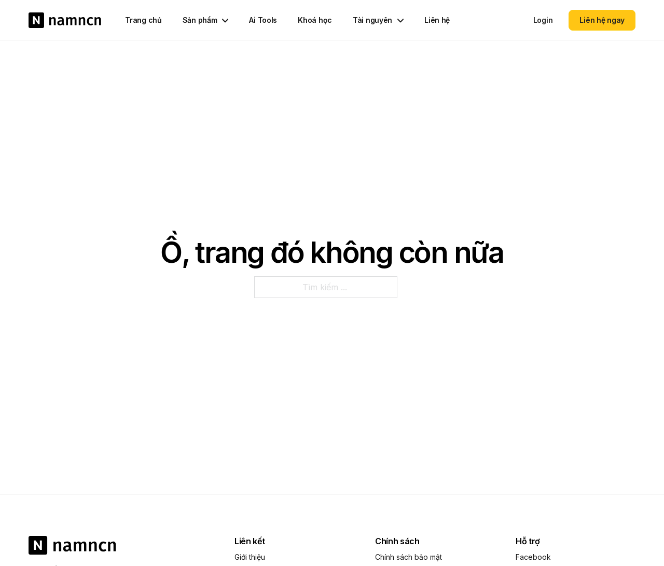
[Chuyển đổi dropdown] (225, 19)
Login (543, 20)
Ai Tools (263, 20)
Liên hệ (437, 20)
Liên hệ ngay (602, 20)
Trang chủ (143, 20)
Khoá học (315, 20)
